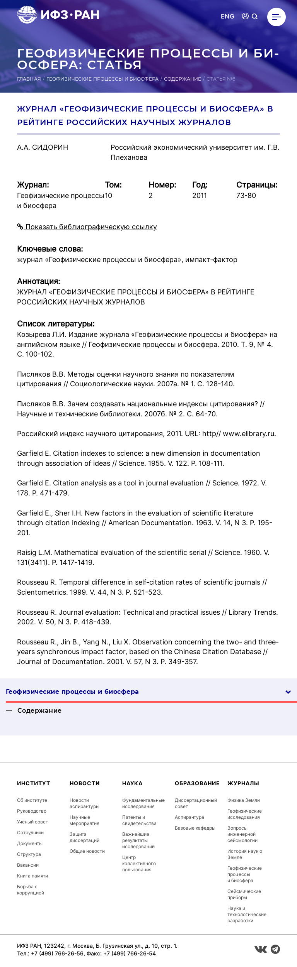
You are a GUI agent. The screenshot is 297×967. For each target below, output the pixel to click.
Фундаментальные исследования (143, 803)
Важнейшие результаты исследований (138, 840)
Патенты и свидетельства (139, 820)
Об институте (32, 800)
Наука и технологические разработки (246, 914)
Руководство (31, 811)
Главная (29, 79)
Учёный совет (32, 822)
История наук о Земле (244, 854)
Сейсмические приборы (244, 894)
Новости (85, 783)
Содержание (182, 79)
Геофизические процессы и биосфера (102, 79)
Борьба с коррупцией (30, 890)
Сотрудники (30, 832)
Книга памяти (32, 876)
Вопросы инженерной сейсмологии (242, 834)
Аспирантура (189, 817)
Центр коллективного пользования (139, 863)
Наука (132, 783)
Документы (30, 843)
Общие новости (87, 851)
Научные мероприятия (84, 820)
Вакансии (28, 865)
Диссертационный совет (196, 803)
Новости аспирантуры (84, 803)
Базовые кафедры (195, 828)
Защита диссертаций (84, 837)
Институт (33, 783)
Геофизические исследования (244, 814)
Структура (29, 854)
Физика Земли (243, 800)
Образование (197, 783)
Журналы (243, 783)
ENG (227, 16)
